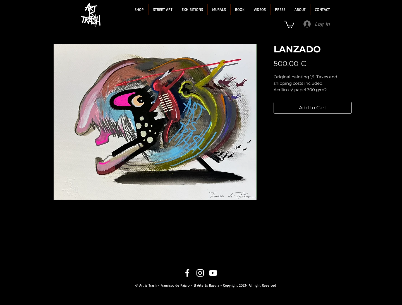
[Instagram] (200, 273)
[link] (289, 24)
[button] (139, 9)
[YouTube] (213, 273)
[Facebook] (187, 273)
